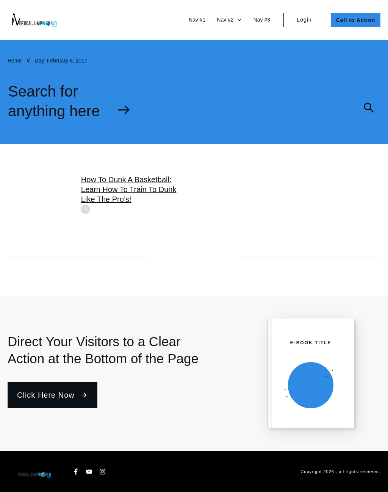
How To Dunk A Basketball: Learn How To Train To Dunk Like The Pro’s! (129, 189)
